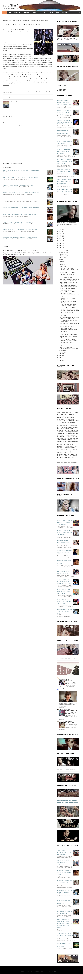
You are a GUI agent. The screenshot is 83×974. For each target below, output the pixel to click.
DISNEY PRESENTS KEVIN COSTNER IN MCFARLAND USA (69, 347)
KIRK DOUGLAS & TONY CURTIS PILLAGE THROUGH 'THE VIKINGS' (64, 141)
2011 (60, 359)
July (61, 259)
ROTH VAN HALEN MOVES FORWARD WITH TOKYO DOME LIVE (69, 269)
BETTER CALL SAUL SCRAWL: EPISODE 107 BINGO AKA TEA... (69, 308)
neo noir (46, 20)
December (62, 250)
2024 (60, 233)
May (61, 263)
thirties (71, 802)
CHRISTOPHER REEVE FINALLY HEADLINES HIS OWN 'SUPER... (69, 286)
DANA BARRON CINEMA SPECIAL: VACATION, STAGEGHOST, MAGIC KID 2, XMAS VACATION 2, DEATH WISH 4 (64, 923)
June (61, 261)
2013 (60, 355)
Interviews (27, 12)
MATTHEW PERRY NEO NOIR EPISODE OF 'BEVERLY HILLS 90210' (64, 171)
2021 (60, 238)
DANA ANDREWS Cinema (65, 721)
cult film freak (14, 5)
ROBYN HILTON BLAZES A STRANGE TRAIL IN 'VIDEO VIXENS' (19, 215)
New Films (17, 12)
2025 (60, 231)
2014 (60, 353)
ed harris (36, 20)
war (63, 802)
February (62, 350)
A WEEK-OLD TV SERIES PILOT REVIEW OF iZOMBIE (68, 289)
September (63, 256)
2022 (60, 236)
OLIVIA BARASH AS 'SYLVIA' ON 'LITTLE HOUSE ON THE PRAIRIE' (64, 191)
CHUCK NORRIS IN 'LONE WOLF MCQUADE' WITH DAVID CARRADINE (64, 591)
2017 (60, 245)
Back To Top (55, 971)
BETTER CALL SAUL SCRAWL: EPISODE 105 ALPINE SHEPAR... (69, 340)
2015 (32, 20)
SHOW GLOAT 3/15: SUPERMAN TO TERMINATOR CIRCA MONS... (69, 279)
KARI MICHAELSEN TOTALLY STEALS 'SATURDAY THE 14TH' (19, 185)
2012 (60, 357)
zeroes (66, 802)
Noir (51, 12)
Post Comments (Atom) (16, 163)
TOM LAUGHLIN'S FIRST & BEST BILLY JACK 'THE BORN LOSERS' (20, 237)
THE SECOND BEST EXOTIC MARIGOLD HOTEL (67, 327)
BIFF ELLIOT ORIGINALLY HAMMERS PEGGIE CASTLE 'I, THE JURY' (20, 250)
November (62, 252)
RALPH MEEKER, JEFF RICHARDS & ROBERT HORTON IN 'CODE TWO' (64, 102)
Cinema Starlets (63, 690)
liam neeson (41, 20)
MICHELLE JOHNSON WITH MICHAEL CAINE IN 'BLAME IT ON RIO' (64, 122)
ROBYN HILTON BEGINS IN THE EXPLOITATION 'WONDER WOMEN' (21, 170)
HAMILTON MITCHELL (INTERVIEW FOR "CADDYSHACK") (18, 222)
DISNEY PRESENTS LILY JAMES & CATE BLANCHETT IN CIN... (68, 305)
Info (10, 12)
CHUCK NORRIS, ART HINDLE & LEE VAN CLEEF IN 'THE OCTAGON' (64, 601)
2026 (60, 229)
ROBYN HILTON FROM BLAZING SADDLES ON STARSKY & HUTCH (20, 229)
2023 (60, 235)
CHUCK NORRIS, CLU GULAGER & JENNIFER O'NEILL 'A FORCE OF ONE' (64, 581)
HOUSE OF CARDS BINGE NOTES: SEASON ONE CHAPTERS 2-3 (69, 333)
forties (59, 802)
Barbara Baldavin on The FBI (66, 703)
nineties (66, 800)
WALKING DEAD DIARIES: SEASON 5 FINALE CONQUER (69, 276)
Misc (57, 12)
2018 (60, 243)
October (62, 254)
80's (34, 12)
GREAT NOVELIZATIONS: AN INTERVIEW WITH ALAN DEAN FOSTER (64, 161)
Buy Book (65, 12)
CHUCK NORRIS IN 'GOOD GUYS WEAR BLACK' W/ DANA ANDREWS (64, 181)
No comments (26, 20)
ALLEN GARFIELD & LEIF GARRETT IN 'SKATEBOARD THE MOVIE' (20, 177)
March (61, 266)
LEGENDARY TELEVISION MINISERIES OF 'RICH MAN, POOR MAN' (64, 151)
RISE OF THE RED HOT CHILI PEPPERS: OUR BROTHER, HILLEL (71, 712)
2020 (60, 240)
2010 (60, 360)
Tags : (5, 97)
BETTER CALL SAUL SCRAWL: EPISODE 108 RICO (68, 292)
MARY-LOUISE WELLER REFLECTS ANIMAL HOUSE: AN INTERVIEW (20, 200)
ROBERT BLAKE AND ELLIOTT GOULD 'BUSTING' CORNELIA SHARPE (21, 192)
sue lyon (76, 802)
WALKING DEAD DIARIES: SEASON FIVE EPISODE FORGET (69, 324)
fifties (59, 800)
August (62, 257)
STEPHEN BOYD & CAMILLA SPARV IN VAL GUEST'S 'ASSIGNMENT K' (64, 522)
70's (40, 12)
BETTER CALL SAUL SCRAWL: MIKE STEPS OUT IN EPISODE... (69, 317)
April (61, 264)
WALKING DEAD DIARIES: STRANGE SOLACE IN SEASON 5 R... (69, 344)
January (62, 352)
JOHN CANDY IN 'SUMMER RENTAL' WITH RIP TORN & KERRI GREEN (21, 207)
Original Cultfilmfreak (64, 709)
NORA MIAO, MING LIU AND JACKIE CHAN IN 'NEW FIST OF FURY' (64, 552)
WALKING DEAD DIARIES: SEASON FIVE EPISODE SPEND (69, 311)
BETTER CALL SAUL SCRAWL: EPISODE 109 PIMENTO (68, 273)
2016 (60, 247)
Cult (45, 12)
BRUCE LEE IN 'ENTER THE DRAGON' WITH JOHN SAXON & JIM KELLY (64, 571)
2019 (60, 242)
